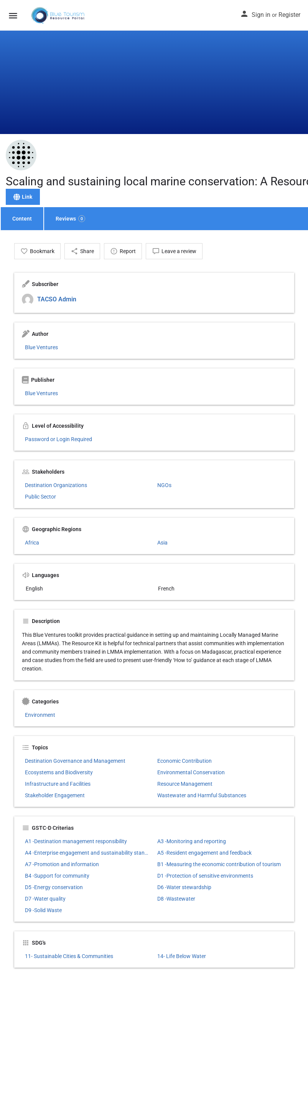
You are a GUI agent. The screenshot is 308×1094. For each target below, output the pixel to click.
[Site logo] (58, 15)
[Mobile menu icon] (13, 15)
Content (22, 219)
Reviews (70, 218)
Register (289, 14)
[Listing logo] (21, 155)
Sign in (261, 14)
